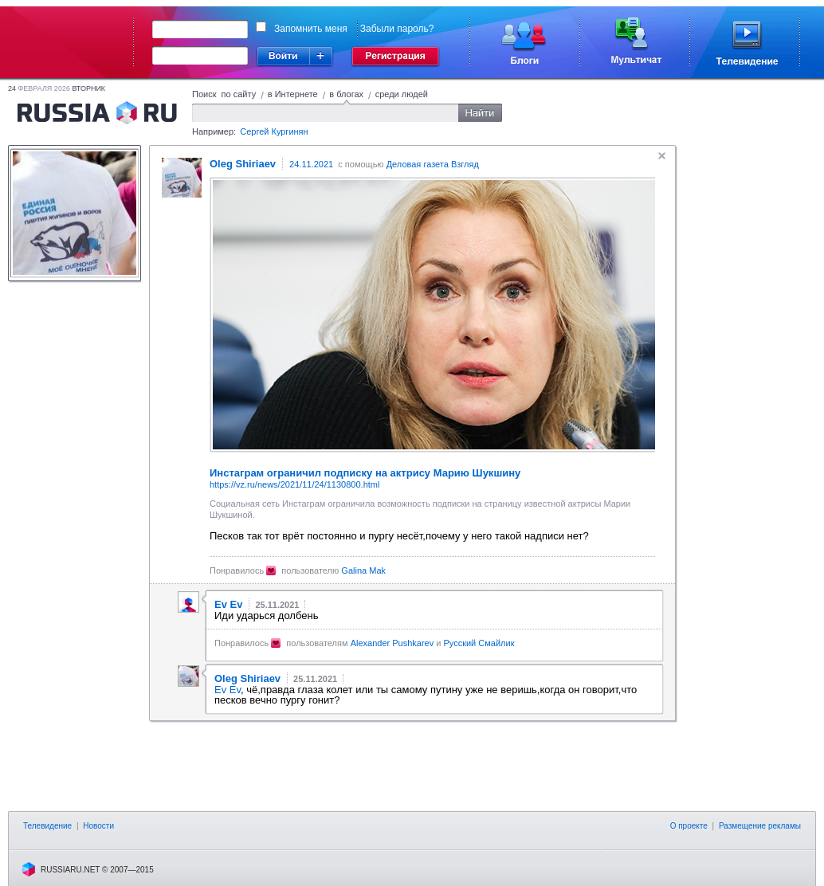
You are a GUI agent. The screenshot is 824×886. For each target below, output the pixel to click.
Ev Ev (227, 690)
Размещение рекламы (760, 825)
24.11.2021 (311, 164)
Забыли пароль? (397, 28)
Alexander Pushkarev (392, 643)
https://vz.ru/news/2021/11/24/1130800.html (294, 484)
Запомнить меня (310, 28)
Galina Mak (363, 570)
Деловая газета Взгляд (432, 164)
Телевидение (47, 825)
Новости (98, 825)
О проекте (689, 825)
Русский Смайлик (478, 643)
